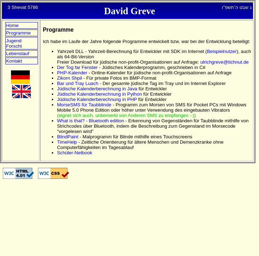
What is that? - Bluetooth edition (90, 120)
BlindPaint (67, 136)
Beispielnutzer (222, 51)
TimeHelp (67, 142)
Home (12, 25)
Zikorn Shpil (69, 78)
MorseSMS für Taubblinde (84, 104)
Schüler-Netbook (74, 152)
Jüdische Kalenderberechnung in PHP (97, 99)
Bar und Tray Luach (77, 83)
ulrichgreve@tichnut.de (224, 62)
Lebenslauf (17, 53)
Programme (18, 33)
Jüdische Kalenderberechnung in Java (97, 88)
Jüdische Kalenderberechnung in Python (99, 94)
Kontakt (14, 61)
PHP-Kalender (72, 72)
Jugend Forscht (14, 43)
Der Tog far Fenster (77, 67)
